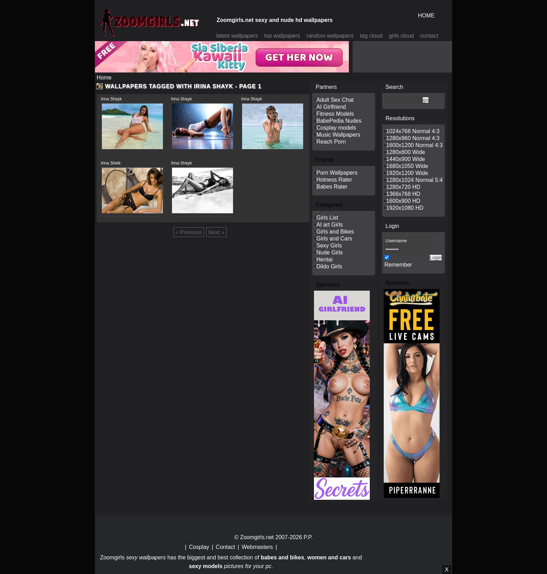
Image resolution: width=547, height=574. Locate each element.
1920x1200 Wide (407, 173)
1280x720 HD (403, 187)
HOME (426, 15)
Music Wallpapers (338, 135)
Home (104, 78)
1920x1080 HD (405, 208)
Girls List (327, 218)
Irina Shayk (111, 99)
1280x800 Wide (405, 152)
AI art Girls (329, 225)
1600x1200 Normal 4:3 (414, 145)
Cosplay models (336, 128)
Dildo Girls (329, 266)
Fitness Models (335, 114)
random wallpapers (329, 36)
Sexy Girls (329, 245)
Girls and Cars (334, 239)
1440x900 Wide (405, 159)
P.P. (308, 537)
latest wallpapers (237, 36)
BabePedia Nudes (338, 121)
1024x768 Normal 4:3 (413, 131)
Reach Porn (331, 142)
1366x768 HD (403, 194)
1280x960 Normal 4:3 (413, 138)
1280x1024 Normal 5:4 (414, 180)
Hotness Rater (334, 180)
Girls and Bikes (335, 232)
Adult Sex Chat (335, 100)
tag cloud (371, 36)
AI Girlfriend (331, 107)
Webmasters (257, 547)
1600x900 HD (403, 201)
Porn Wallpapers (337, 173)
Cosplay (199, 547)
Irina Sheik (111, 163)
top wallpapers (282, 36)
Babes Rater (331, 187)
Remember (398, 265)
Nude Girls (329, 252)
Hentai (324, 259)
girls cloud (401, 36)
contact (429, 36)
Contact (225, 547)
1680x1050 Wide (407, 166)
